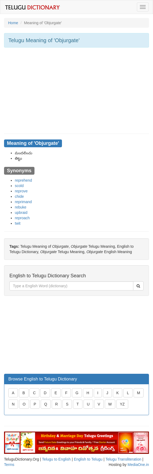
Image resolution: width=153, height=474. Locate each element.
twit (17, 223)
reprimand (23, 202)
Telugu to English (56, 459)
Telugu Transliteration (123, 459)
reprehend (23, 180)
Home (13, 23)
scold (19, 186)
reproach (22, 218)
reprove (21, 191)
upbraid (21, 212)
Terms (9, 464)
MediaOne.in (138, 464)
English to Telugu (88, 459)
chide (19, 196)
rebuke (20, 207)
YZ (122, 404)
